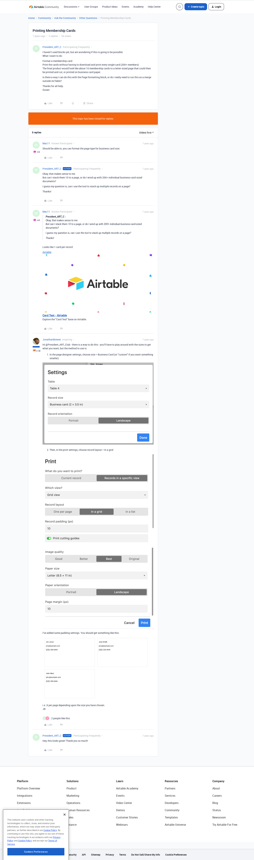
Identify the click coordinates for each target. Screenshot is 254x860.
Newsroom (219, 817)
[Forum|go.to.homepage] (44, 6)
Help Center (154, 6)
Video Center (124, 803)
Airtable (47, 252)
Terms (122, 854)
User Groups (91, 6)
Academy (138, 6)
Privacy (110, 854)
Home (31, 18)
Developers (172, 803)
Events (125, 6)
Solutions (72, 781)
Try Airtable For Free (224, 825)
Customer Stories (127, 817)
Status (216, 810)
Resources (171, 781)
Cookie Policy (50, 848)
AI (18, 817)
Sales (69, 817)
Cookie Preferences (176, 854)
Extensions (24, 803)
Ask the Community (65, 18)
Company (218, 781)
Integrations (24, 796)
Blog (215, 803)
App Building (25, 810)
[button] (196, 6)
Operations (73, 803)
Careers (217, 796)
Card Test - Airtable (55, 315)
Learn (119, 781)
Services (170, 796)
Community (44, 18)
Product (71, 788)
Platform (22, 781)
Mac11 (46, 143)
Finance (71, 825)
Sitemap (95, 854)
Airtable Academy (127, 788)
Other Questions (88, 18)
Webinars (122, 825)
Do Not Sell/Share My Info (145, 854)
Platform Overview (28, 788)
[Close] (64, 833)
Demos (120, 810)
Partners (170, 788)
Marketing (72, 796)
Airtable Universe (175, 825)
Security (72, 854)
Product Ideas (109, 6)
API (84, 854)
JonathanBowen (52, 339)
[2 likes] (56, 718)
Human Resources (78, 810)
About (216, 788)
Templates (171, 817)
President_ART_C (52, 47)
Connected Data (27, 825)
